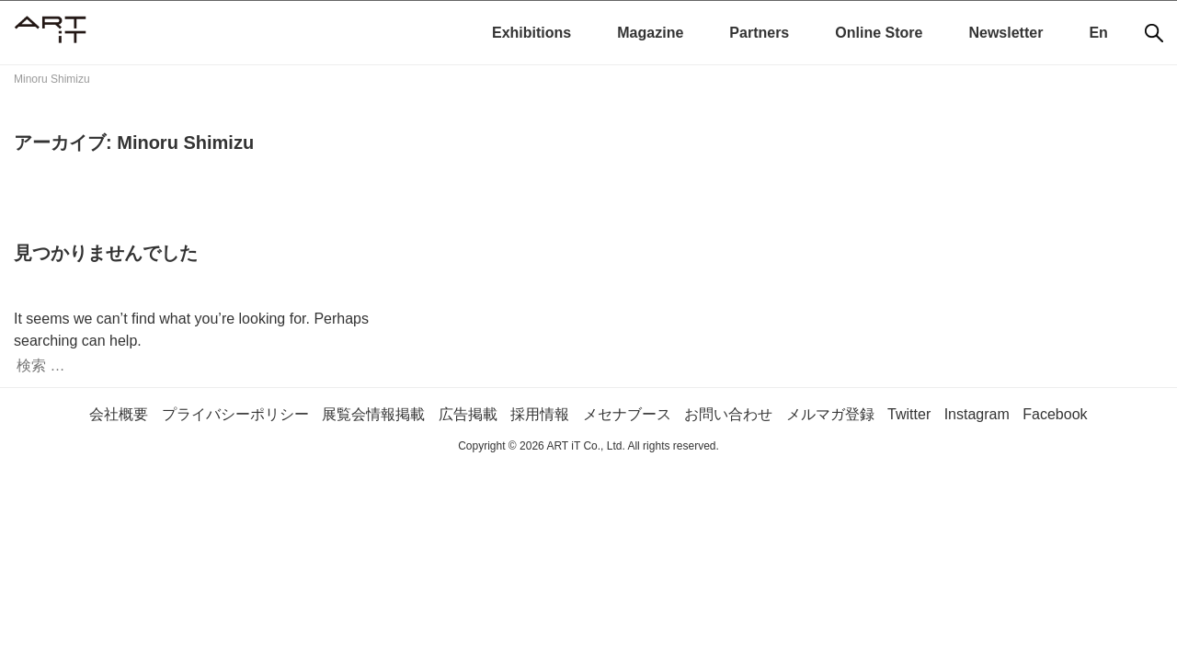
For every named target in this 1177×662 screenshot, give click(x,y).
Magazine (650, 32)
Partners (759, 32)
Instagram (977, 414)
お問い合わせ (728, 414)
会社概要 (118, 414)
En (1098, 32)
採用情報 (539, 414)
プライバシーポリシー (235, 414)
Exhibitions (531, 32)
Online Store (878, 32)
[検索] (1154, 33)
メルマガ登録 (830, 414)
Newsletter (1005, 32)
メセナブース (627, 414)
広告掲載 (468, 414)
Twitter (909, 414)
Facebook (1055, 414)
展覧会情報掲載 (373, 414)
